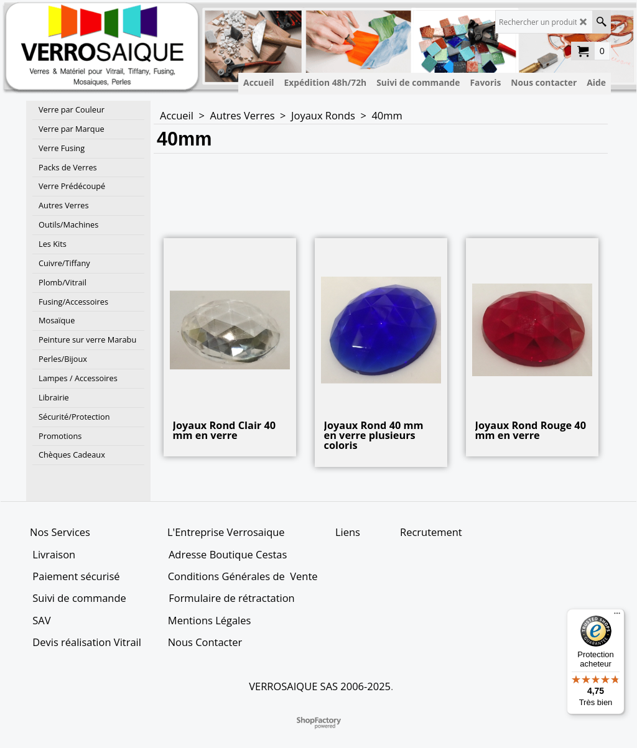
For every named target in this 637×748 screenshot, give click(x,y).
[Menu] (617, 616)
